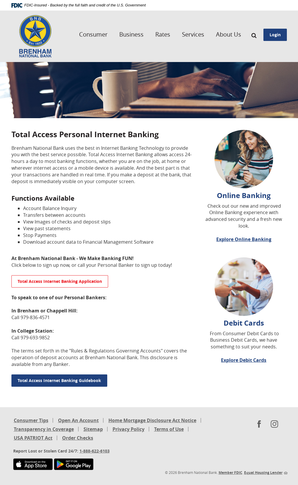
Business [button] (131, 34)
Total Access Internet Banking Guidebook (59, 380)
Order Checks (77, 438)
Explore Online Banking (243, 239)
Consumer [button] (93, 34)
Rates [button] (162, 34)
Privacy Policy (128, 429)
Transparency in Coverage (44, 430)
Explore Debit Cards (243, 360)
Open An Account (78, 420)
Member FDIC (230, 472)
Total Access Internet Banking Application (60, 281)
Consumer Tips (31, 420)
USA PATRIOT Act (33, 438)
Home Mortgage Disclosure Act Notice (152, 421)
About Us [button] (228, 34)
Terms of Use (169, 429)
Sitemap (93, 429)
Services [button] (193, 34)
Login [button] (275, 34)
